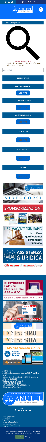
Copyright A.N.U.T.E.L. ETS (11, 426)
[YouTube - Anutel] (22, 410)
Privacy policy (28, 437)
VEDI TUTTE (23, 93)
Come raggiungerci (9, 416)
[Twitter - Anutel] (19, 410)
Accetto (20, 437)
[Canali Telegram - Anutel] (26, 410)
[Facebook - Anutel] (15, 410)
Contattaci (6, 418)
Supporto (5, 420)
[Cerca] (41, 9)
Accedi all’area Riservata (30, 2)
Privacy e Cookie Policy (10, 422)
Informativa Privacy (9, 424)
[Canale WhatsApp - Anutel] (30, 410)
